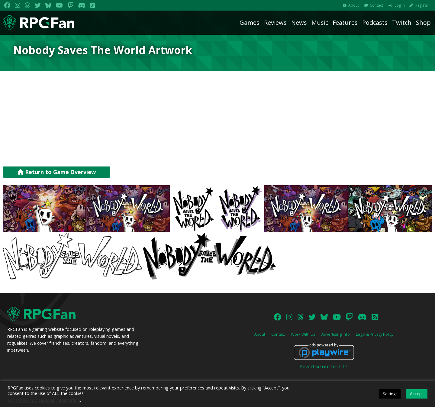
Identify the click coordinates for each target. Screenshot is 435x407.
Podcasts (375, 22)
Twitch (401, 22)
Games (249, 22)
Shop (423, 22)
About (353, 5)
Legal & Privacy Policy (374, 334)
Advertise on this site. (324, 366)
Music (319, 22)
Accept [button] (416, 393)
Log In (400, 5)
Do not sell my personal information (44, 400)
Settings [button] (390, 393)
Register (422, 5)
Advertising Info (335, 334)
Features (345, 22)
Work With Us (303, 334)
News (299, 22)
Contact (376, 5)
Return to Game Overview (57, 172)
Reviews (275, 22)
